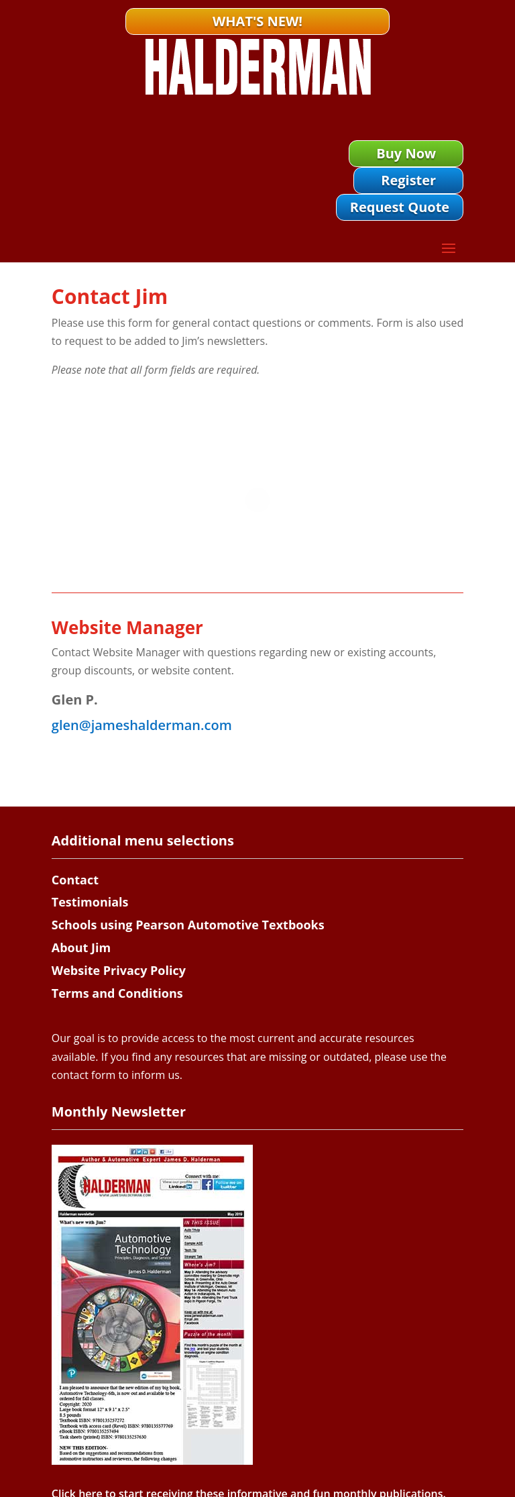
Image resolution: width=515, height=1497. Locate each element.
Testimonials (90, 902)
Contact (75, 880)
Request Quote (399, 207)
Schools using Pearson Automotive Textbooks (188, 925)
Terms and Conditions (117, 993)
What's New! (257, 21)
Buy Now (406, 153)
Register (408, 180)
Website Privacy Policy (119, 970)
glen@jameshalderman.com (142, 725)
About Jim (81, 947)
